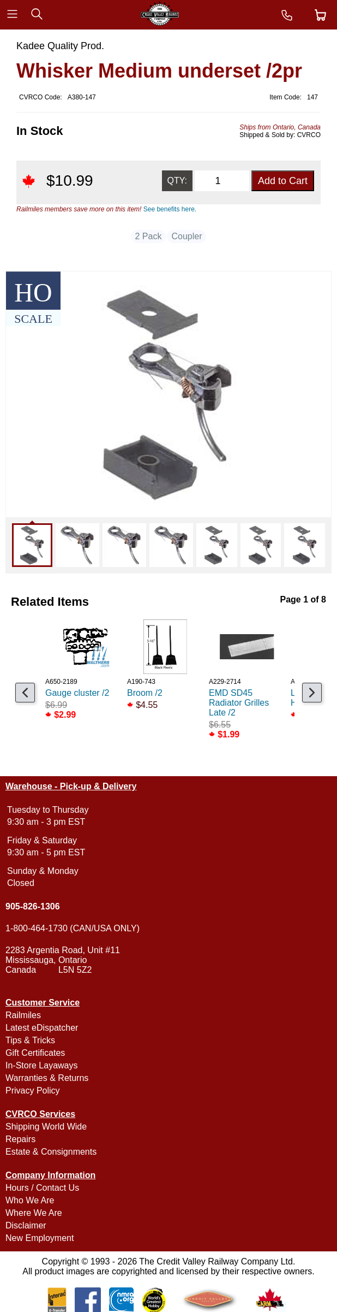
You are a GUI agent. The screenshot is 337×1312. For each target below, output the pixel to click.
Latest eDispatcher (41, 1027)
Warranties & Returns (46, 1078)
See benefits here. (169, 209)
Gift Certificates (35, 1052)
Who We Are (30, 1200)
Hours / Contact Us (42, 1187)
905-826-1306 (32, 906)
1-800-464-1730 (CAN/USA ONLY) (72, 928)
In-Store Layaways (41, 1065)
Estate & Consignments (51, 1151)
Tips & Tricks (30, 1040)
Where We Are (33, 1213)
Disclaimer (25, 1225)
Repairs (20, 1139)
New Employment (39, 1238)
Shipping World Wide (46, 1126)
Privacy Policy (32, 1090)
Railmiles (23, 1015)
